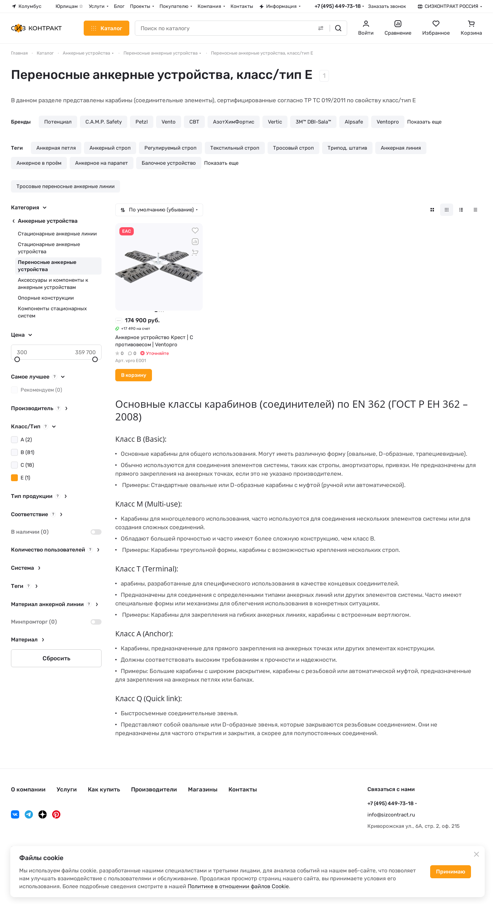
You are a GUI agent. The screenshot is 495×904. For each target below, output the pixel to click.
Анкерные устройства (48, 221)
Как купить (104, 789)
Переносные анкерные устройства (47, 266)
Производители (154, 789)
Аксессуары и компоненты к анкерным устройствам (53, 283)
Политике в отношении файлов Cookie (238, 886)
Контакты (242, 789)
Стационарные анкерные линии (57, 234)
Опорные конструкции (46, 298)
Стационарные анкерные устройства (49, 248)
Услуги (67, 789)
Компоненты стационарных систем (52, 312)
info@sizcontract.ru (391, 815)
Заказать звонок (387, 6)
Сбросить (56, 658)
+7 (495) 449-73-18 (338, 6)
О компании (28, 789)
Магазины (202, 789)
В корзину (133, 375)
